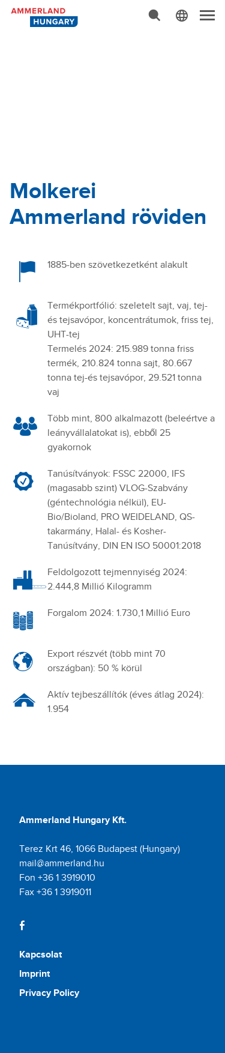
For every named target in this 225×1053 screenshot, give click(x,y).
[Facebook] (22, 925)
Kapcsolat (40, 954)
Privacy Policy (49, 993)
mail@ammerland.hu (61, 863)
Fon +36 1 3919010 (57, 877)
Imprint (34, 973)
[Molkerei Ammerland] (43, 16)
